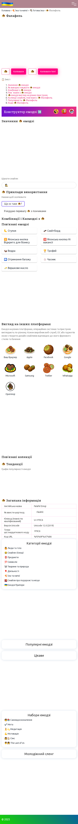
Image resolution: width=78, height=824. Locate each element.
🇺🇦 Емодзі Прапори (14, 585)
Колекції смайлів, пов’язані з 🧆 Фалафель (30, 97)
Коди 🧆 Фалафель (18, 103)
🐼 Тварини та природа (16, 566)
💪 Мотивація (11, 733)
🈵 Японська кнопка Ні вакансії (57, 241)
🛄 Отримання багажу (17, 259)
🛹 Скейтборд (51, 230)
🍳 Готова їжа (37, 10)
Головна (6, 10)
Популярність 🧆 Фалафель (22, 100)
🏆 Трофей (49, 250)
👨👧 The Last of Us (14, 743)
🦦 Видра (9, 250)
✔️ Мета (8, 724)
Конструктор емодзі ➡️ (23, 112)
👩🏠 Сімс (9, 738)
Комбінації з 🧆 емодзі (19, 90)
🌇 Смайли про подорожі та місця (22, 580)
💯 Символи (10, 562)
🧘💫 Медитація (13, 729)
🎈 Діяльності (11, 571)
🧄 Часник (49, 259)
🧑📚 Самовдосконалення (18, 720)
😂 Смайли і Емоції (14, 552)
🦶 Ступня (10, 230)
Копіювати (18, 71)
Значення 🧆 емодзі (18, 85)
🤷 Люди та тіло (12, 548)
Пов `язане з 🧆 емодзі (20, 92)
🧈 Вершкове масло (16, 268)
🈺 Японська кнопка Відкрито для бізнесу (17, 241)
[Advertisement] (39, 43)
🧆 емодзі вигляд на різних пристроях (28, 95)
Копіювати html (47, 71)
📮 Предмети (11, 557)
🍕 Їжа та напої (20, 10)
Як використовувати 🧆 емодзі (24, 87)
